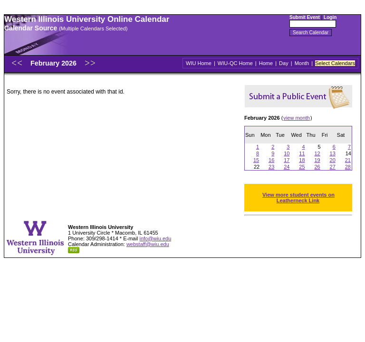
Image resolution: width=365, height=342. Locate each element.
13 (333, 153)
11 (302, 153)
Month (302, 63)
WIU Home (198, 63)
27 (333, 167)
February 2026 (54, 63)
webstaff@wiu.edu (147, 244)
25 (302, 167)
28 (348, 167)
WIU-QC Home (235, 63)
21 (348, 160)
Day (283, 63)
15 (256, 160)
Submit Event (304, 17)
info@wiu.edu (155, 238)
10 (286, 153)
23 (271, 167)
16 (271, 160)
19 (317, 160)
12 (317, 153)
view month (296, 118)
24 (286, 167)
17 (286, 160)
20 (333, 160)
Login (330, 17)
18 (302, 160)
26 (317, 167)
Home (266, 63)
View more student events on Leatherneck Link (298, 197)
